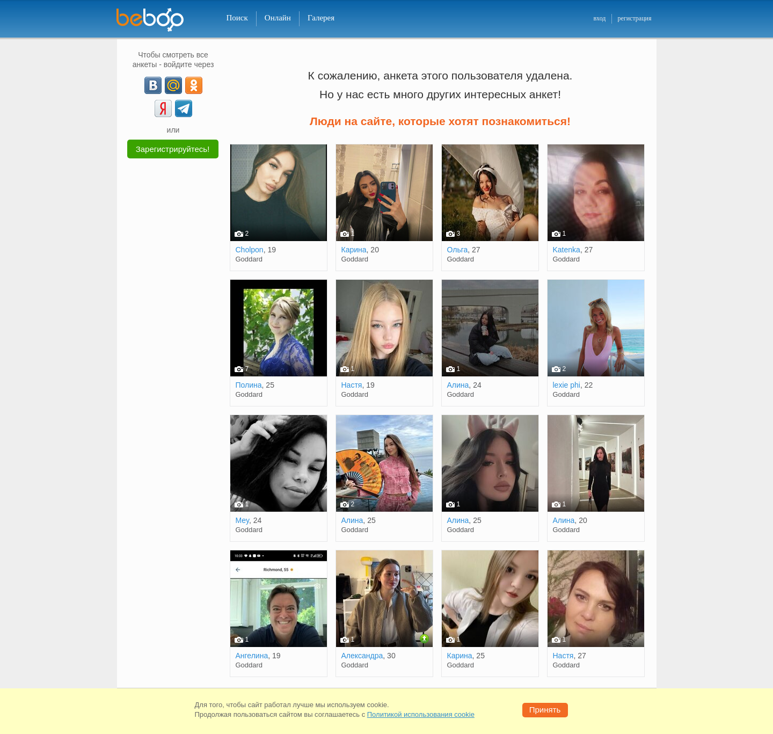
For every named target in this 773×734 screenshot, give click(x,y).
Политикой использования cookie (421, 714)
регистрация (634, 18)
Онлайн (278, 17)
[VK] (153, 85)
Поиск (237, 17)
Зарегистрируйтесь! (173, 149)
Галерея (321, 17)
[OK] (193, 85)
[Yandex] (163, 108)
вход (599, 18)
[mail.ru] (173, 85)
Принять (545, 709)
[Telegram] (183, 108)
